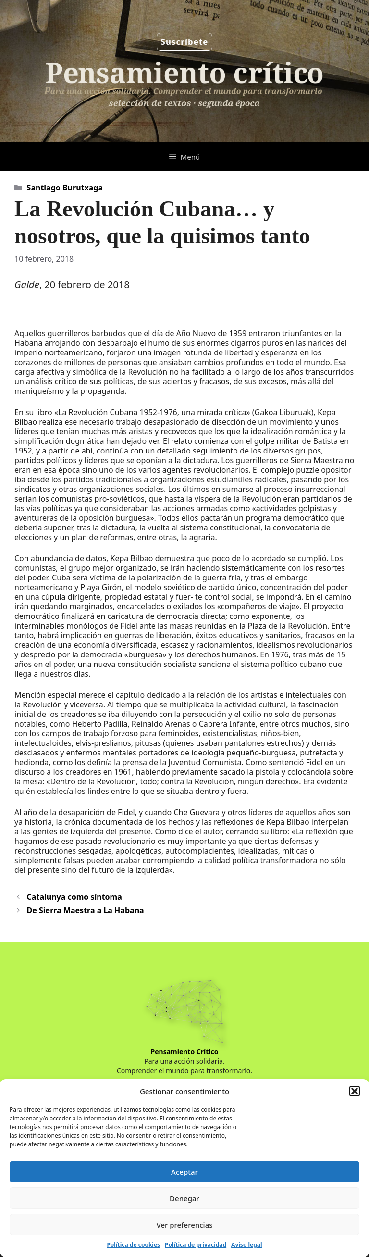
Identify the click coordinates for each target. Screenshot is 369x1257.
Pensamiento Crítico (185, 1051)
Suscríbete (185, 41)
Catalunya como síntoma (74, 897)
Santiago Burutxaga (65, 187)
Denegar (184, 1198)
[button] (354, 1091)
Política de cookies (133, 1245)
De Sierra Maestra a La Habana (85, 910)
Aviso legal (246, 1245)
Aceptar (184, 1172)
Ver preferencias (184, 1225)
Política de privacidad (195, 1245)
